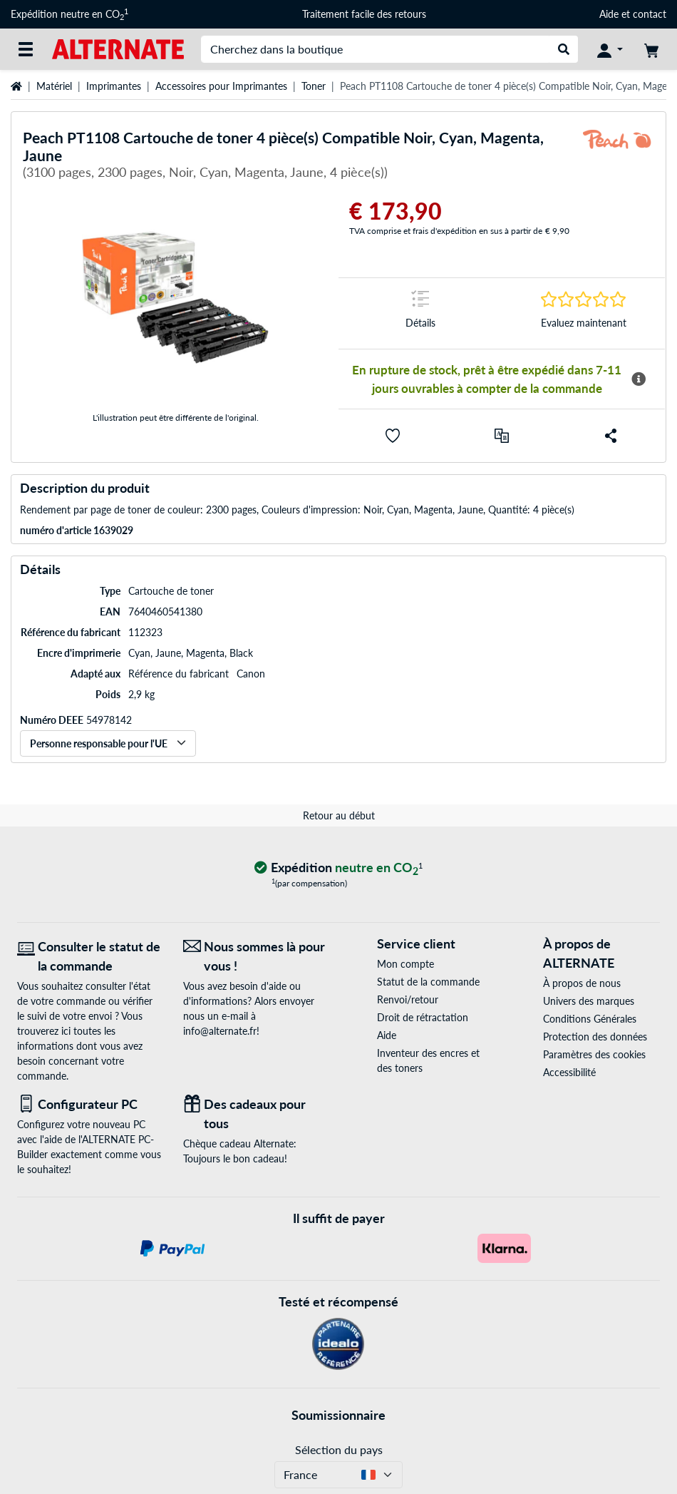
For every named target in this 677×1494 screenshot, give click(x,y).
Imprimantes (113, 86)
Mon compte (405, 964)
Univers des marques (588, 1001)
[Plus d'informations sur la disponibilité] (638, 379)
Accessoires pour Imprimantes (221, 86)
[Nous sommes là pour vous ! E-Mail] (255, 956)
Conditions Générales (589, 1019)
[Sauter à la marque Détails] (420, 313)
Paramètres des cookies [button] (594, 1054)
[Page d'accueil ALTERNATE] (118, 48)
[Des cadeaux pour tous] (255, 1114)
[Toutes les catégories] (26, 49)
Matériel (54, 86)
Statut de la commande (428, 982)
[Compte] (610, 49)
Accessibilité (569, 1072)
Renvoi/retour (407, 999)
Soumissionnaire (338, 1415)
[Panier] (651, 49)
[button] (393, 436)
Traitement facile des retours (364, 14)
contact (649, 14)
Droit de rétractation (422, 1017)
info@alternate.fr (220, 1031)
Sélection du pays (339, 1449)
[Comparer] (502, 436)
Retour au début (339, 815)
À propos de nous (582, 983)
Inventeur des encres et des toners (428, 1060)
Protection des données (595, 1036)
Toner (313, 86)
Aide (609, 14)
